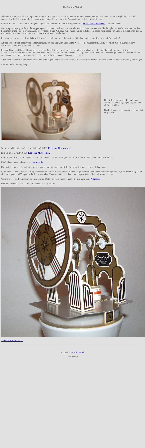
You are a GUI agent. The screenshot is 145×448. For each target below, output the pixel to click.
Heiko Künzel (79, 352)
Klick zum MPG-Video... (39, 153)
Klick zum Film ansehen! (59, 148)
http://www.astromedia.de (94, 23)
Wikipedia (95, 179)
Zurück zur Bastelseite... (12, 340)
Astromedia (38, 162)
